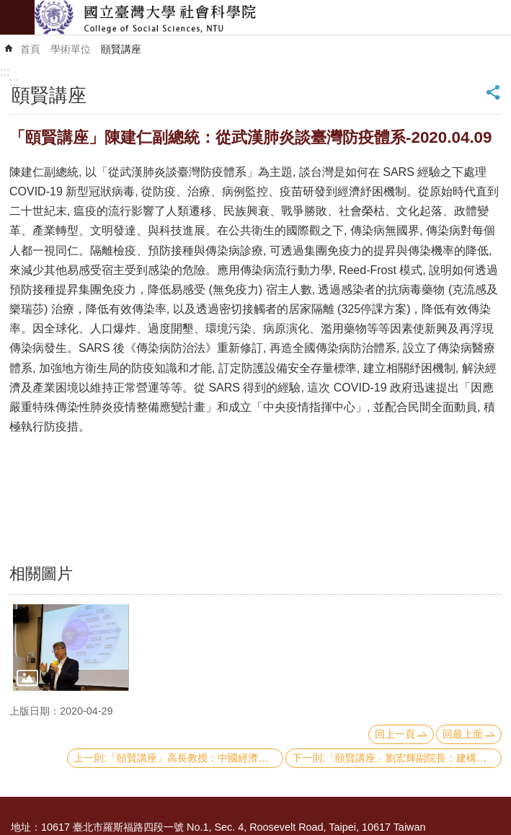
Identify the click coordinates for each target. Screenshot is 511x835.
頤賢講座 (121, 49)
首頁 (30, 49)
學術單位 (70, 49)
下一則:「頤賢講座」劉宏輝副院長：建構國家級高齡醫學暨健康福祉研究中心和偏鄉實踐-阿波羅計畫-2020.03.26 (397, 758)
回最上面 (463, 734)
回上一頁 (395, 734)
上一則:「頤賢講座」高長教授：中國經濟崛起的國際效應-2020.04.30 (178, 758)
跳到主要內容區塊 (7, 7)
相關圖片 (41, 574)
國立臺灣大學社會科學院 (273, 17)
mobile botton (17, 17)
